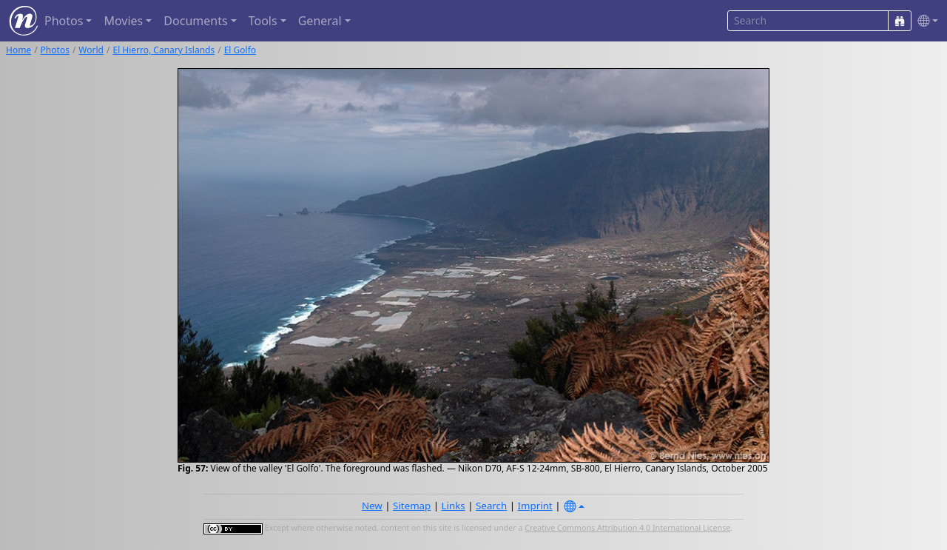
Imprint (535, 505)
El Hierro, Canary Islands (163, 50)
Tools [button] (263, 21)
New (372, 505)
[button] (924, 21)
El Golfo (240, 50)
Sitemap (412, 505)
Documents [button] (195, 21)
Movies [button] (123, 21)
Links (453, 505)
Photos (55, 50)
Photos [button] (63, 21)
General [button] (320, 21)
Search (491, 505)
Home (18, 50)
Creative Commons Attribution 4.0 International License (627, 528)
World (91, 50)
